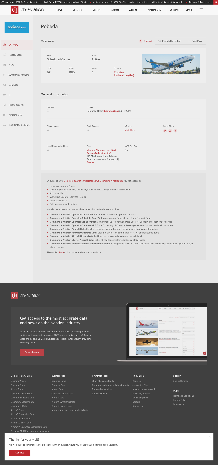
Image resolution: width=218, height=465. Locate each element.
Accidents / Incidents (16, 125)
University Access (141, 393)
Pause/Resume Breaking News (215, 2)
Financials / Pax (13, 105)
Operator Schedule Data (22, 397)
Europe (90, 162)
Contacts (10, 85)
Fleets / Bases (12, 55)
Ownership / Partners (16, 75)
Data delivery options (102, 389)
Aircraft (115, 10)
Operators (77, 10)
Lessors (97, 10)
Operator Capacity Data (22, 402)
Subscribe (175, 10)
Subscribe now (32, 352)
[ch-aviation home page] (27, 10)
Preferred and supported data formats (110, 385)
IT (7, 95)
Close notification (209, 436)
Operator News (18, 381)
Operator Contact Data (22, 393)
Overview (10, 45)
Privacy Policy (180, 400)
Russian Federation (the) (124, 74)
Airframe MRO (154, 10)
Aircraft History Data (21, 418)
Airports (133, 10)
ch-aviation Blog (140, 385)
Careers (136, 402)
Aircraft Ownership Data (22, 414)
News (59, 10)
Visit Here (130, 130)
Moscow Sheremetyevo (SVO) (102, 150)
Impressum (178, 404)
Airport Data (17, 389)
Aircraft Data (17, 410)
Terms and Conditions (183, 396)
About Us (136, 381)
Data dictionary (99, 393)
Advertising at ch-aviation (144, 389)
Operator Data (18, 385)
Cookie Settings (180, 381)
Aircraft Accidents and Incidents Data (29, 427)
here (61, 252)
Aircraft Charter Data (21, 422)
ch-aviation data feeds (103, 381)
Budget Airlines (111, 111)
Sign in (189, 10)
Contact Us (137, 406)
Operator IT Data (19, 406)
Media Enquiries (140, 397)
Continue (19, 453)
